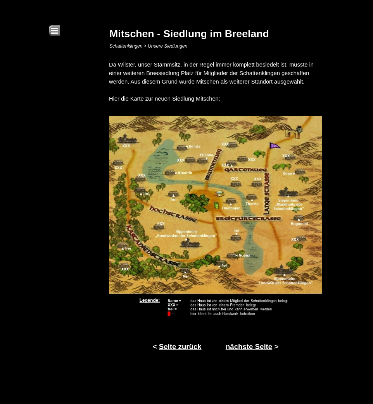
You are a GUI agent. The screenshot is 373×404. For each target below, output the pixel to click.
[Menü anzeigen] (54, 30)
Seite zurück (180, 346)
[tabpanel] (215, 81)
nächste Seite (249, 346)
